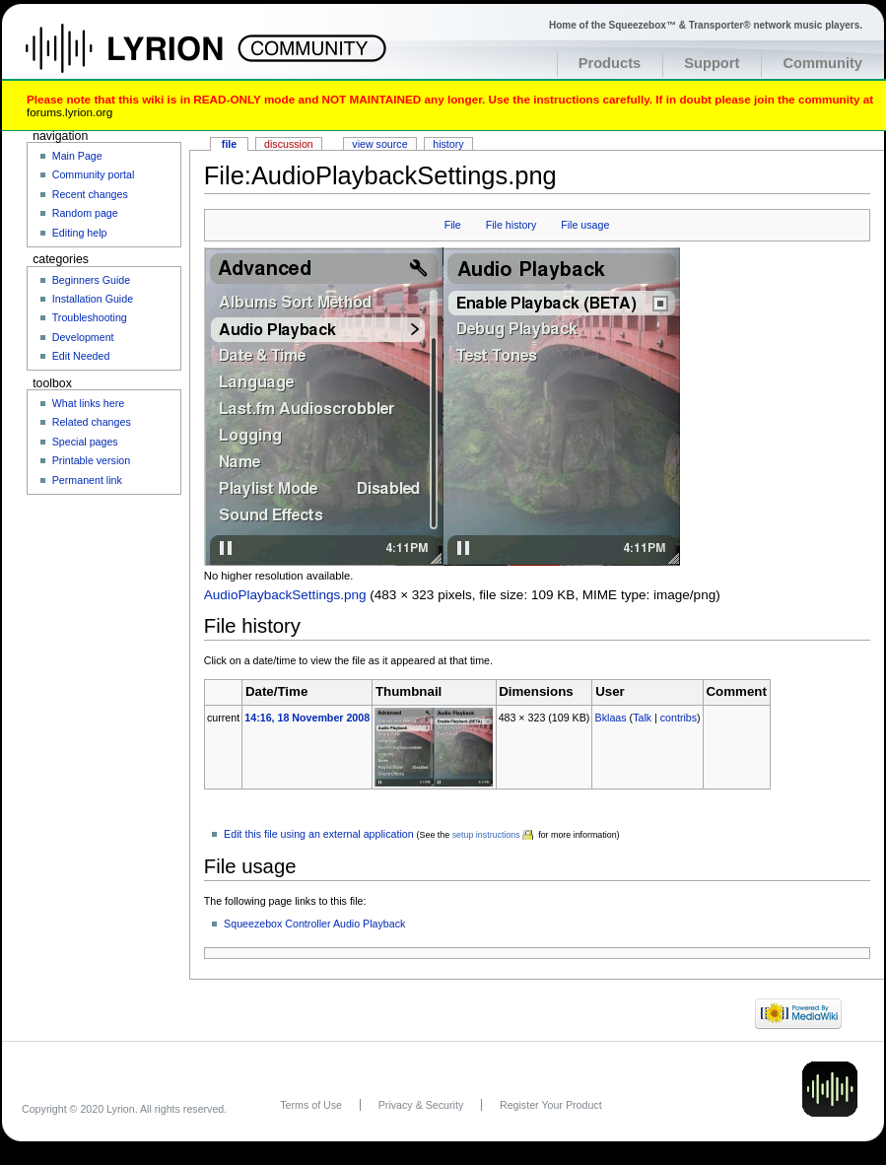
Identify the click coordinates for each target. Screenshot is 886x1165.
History (448, 144)
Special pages (85, 441)
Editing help (79, 233)
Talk (642, 717)
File (452, 225)
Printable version (91, 460)
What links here (88, 403)
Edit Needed (81, 356)
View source (379, 144)
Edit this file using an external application (319, 834)
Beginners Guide (91, 280)
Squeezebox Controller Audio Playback (314, 923)
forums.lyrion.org (69, 111)
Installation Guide (92, 299)
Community (822, 63)
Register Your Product (551, 1105)
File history (511, 225)
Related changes (91, 422)
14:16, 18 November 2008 (307, 717)
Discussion (288, 144)
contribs (678, 717)
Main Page (77, 156)
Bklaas (611, 717)
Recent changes (90, 194)
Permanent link (87, 480)
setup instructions (486, 835)
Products (610, 63)
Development (83, 337)
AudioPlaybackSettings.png (285, 594)
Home (145, 58)
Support (711, 63)
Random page (85, 213)
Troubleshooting (89, 317)
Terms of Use (311, 1105)
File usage (585, 225)
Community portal (93, 174)
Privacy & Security (420, 1105)
